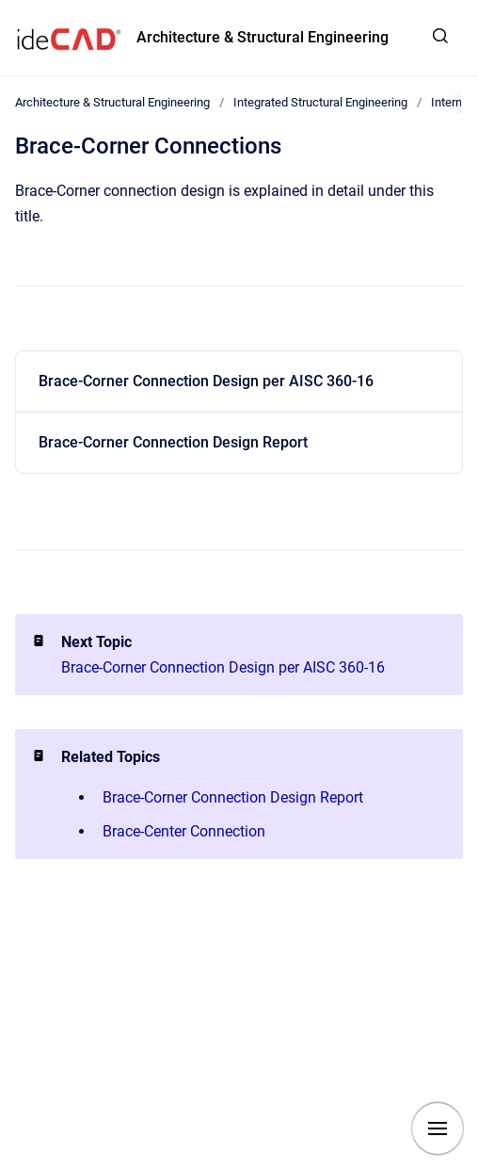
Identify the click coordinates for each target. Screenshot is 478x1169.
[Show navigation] (437, 1128)
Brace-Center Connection (184, 831)
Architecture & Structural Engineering (262, 37)
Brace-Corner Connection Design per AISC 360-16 (206, 381)
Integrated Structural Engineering (320, 102)
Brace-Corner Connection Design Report (173, 442)
